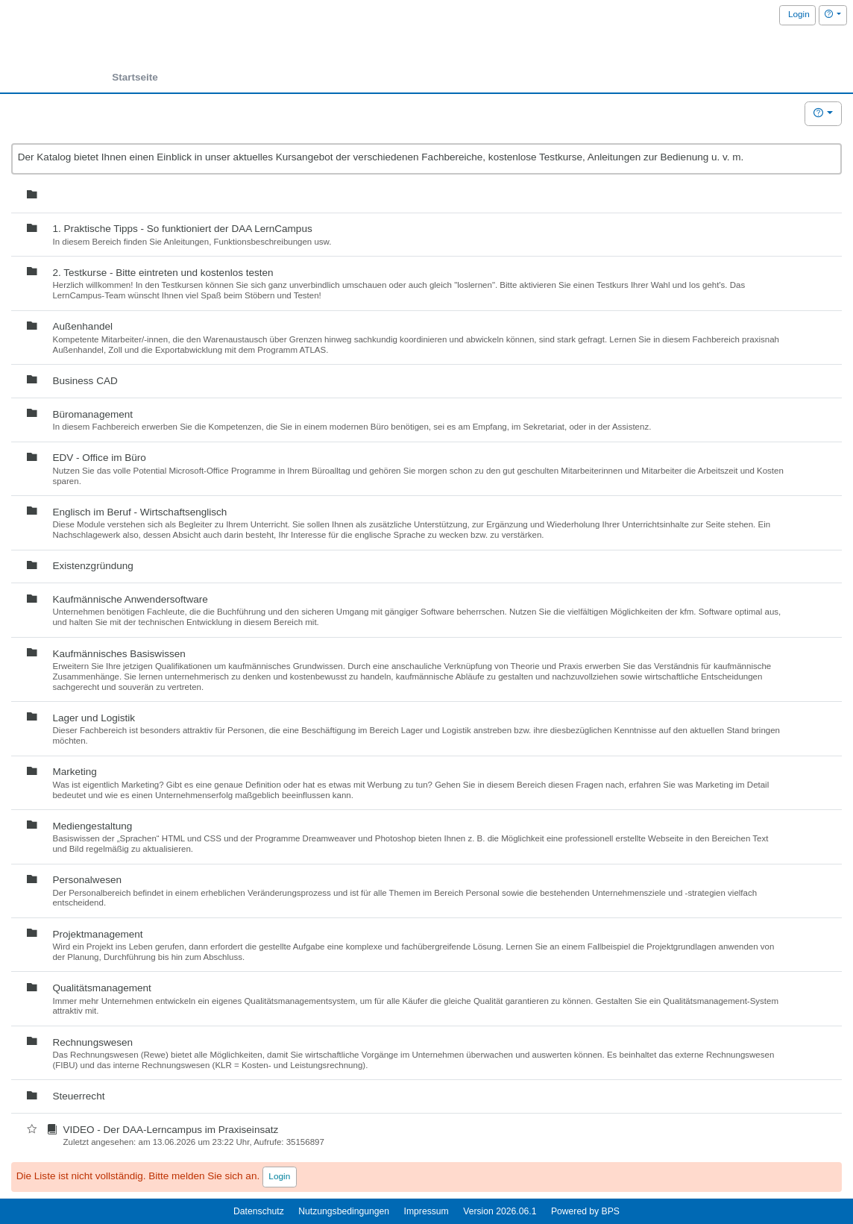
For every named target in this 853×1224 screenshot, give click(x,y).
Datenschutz (258, 1211)
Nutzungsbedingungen (343, 1211)
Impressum (426, 1211)
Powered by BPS (585, 1211)
